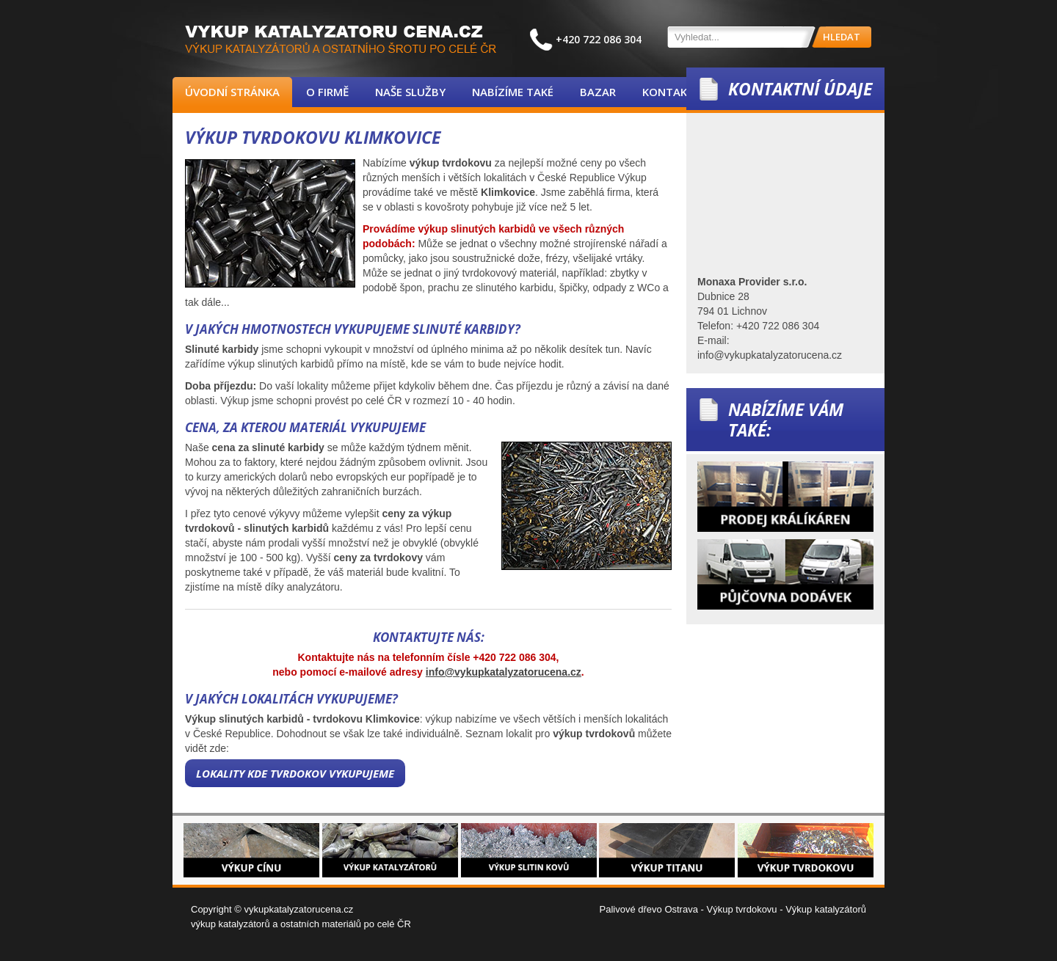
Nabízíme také (512, 91)
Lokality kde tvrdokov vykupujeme (295, 773)
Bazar (598, 91)
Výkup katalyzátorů (825, 909)
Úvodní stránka (232, 91)
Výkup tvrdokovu (741, 909)
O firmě (327, 91)
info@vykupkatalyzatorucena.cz (503, 672)
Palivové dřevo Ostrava (649, 909)
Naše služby (410, 91)
